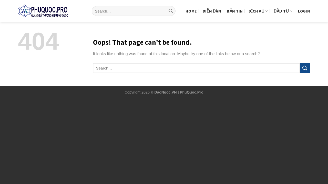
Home (191, 6)
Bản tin (235, 6)
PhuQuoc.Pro (191, 92)
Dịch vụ (258, 6)
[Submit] (170, 7)
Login (304, 6)
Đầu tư (283, 6)
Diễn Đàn (212, 6)
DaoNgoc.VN (166, 92)
